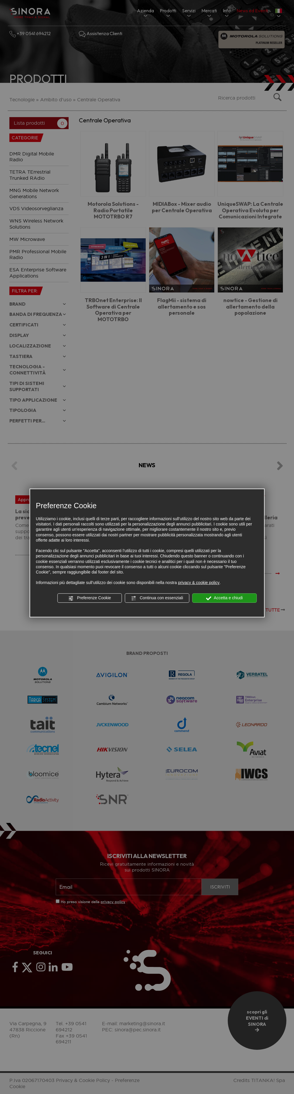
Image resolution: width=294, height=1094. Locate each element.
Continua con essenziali (157, 598)
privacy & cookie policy (199, 582)
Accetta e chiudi (224, 598)
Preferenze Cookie (89, 598)
